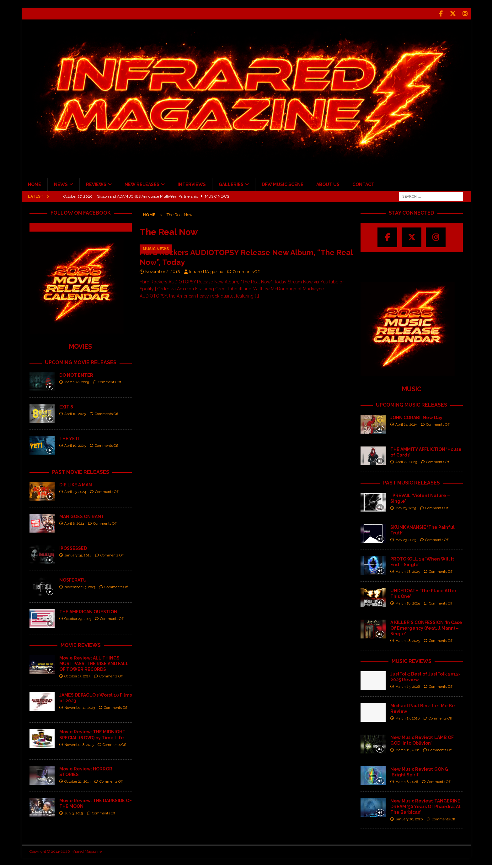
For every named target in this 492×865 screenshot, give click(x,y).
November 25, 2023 (79, 586)
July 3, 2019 (73, 813)
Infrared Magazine (206, 271)
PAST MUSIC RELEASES (411, 482)
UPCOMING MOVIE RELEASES (80, 362)
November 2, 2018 (162, 271)
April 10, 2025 (75, 413)
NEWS (61, 183)
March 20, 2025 (76, 382)
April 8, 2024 (74, 523)
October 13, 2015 (77, 676)
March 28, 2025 (407, 571)
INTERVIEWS (192, 183)
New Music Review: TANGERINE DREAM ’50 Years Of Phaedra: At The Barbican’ (425, 805)
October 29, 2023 (77, 618)
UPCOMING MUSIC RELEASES (411, 404)
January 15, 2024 (77, 555)
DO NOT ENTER (76, 374)
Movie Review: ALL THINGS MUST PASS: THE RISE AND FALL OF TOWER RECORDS (94, 662)
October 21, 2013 (77, 781)
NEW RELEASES (142, 183)
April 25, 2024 (75, 491)
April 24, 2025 (406, 424)
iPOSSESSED (73, 547)
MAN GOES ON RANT (81, 515)
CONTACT (363, 183)
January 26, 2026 (409, 819)
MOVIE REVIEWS (81, 644)
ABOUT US (328, 183)
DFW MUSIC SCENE (282, 183)
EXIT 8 (66, 406)
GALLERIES (231, 183)
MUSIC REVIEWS (411, 660)
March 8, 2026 (406, 781)
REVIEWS (96, 183)
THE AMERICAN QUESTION (88, 610)
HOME (34, 183)
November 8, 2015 (79, 744)
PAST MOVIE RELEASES (80, 471)
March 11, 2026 (407, 749)
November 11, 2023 (79, 707)
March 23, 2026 (407, 718)
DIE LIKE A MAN (75, 483)
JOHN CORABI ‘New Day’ (417, 416)
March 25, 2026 (407, 686)
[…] (257, 295)
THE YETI (69, 438)
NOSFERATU (73, 579)
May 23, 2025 (405, 508)
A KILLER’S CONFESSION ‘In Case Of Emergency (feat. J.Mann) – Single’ (426, 627)
